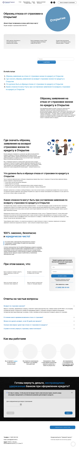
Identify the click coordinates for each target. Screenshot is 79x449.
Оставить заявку (62, 276)
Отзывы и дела (27, 3)
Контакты (39, 3)
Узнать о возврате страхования (67, 2)
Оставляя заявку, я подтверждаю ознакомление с (55, 61)
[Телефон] (51, 2)
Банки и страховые (41, 1)
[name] (62, 267)
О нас (20, 1)
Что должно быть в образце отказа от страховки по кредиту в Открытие (34, 84)
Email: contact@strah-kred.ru (10, 439)
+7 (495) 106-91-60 (62, 287)
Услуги (33, 1)
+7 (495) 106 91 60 (11, 437)
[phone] (55, 59)
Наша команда (26, 1)
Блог (34, 3)
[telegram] (54, 2)
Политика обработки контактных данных (61, 439)
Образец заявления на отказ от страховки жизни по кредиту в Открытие (34, 76)
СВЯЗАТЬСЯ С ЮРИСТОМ (62, 427)
